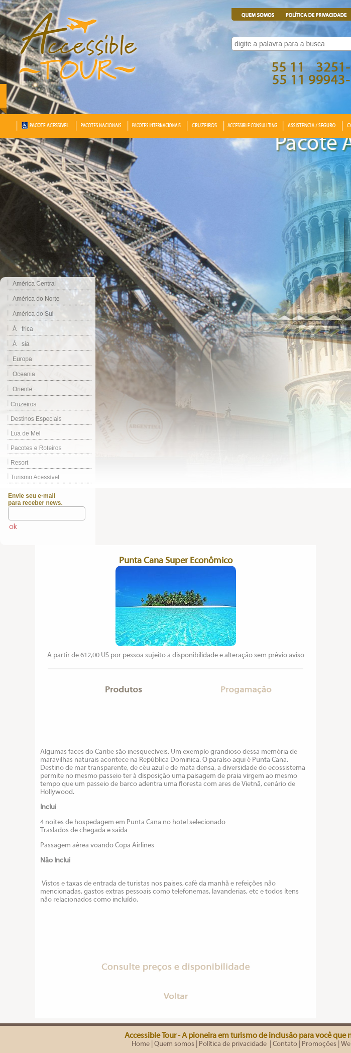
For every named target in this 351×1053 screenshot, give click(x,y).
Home (141, 1044)
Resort (14, 462)
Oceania (24, 374)
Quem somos (174, 1044)
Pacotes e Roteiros (30, 448)
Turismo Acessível (29, 477)
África (23, 328)
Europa (22, 359)
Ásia (21, 343)
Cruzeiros (18, 404)
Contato (285, 1044)
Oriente (22, 389)
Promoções (319, 1044)
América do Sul (33, 313)
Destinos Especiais (30, 418)
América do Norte (36, 298)
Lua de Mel (20, 433)
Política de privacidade (233, 1044)
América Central (34, 283)
